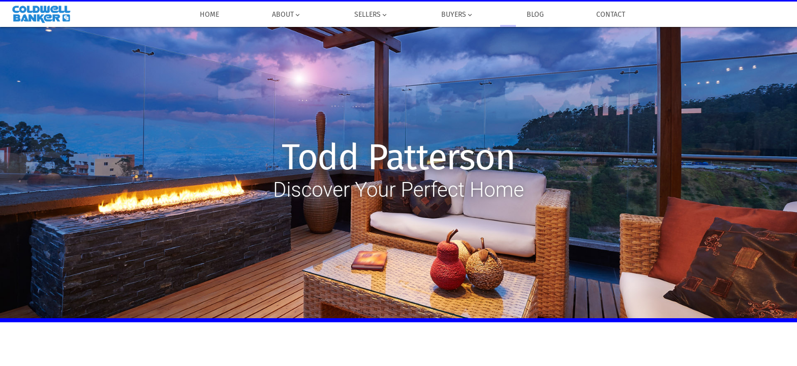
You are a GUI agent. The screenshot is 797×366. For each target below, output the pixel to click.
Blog (535, 15)
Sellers (371, 15)
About (287, 15)
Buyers (457, 15)
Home (210, 15)
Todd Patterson (398, 157)
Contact (611, 15)
